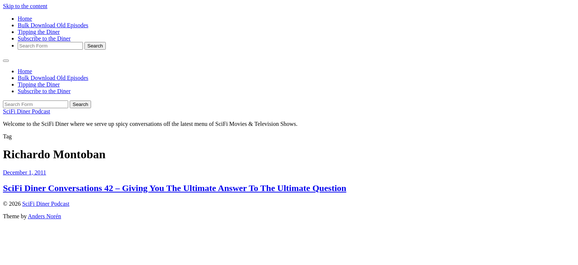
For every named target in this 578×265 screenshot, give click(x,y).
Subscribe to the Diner (44, 38)
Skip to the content (25, 6)
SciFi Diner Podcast (26, 111)
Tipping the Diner (39, 32)
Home (25, 18)
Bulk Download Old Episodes (53, 25)
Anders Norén (44, 216)
